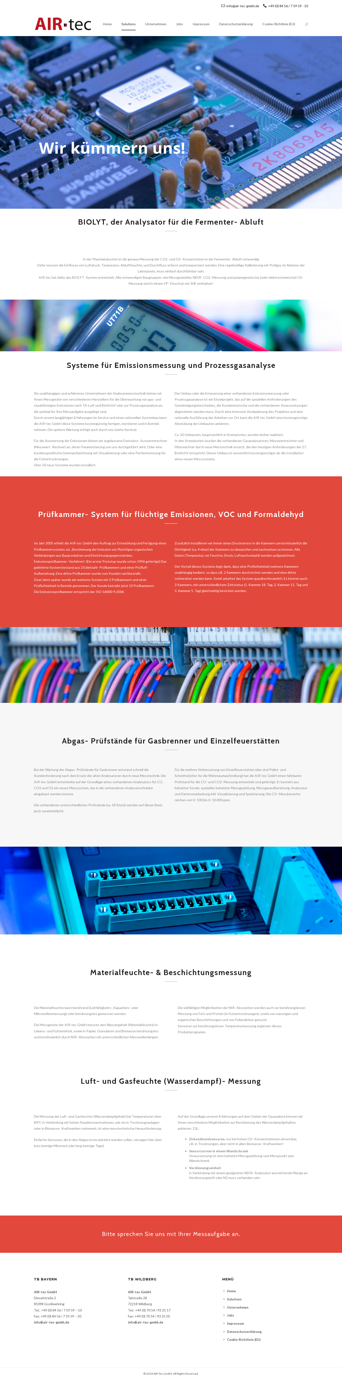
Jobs (230, 1315)
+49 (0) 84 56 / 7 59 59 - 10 (285, 6)
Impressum (235, 1323)
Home (231, 1291)
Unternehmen (237, 1307)
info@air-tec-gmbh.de (243, 6)
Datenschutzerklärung (244, 1332)
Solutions (234, 1299)
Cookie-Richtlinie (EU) (243, 1340)
